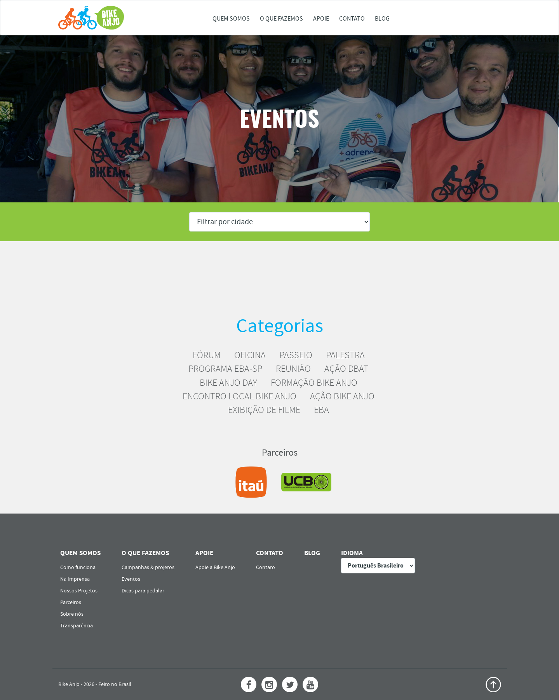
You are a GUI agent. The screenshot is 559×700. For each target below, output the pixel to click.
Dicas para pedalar (143, 590)
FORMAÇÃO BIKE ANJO (314, 382)
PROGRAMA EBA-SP (225, 368)
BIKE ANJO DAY (228, 382)
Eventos (131, 579)
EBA (321, 410)
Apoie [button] (321, 19)
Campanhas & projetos (148, 567)
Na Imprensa (75, 579)
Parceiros (70, 602)
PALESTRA (345, 355)
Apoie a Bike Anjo (215, 567)
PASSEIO (295, 355)
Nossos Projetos (79, 590)
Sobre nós (72, 614)
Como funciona (78, 567)
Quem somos (80, 553)
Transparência (76, 625)
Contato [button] (352, 19)
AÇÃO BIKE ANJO (342, 396)
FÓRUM (207, 355)
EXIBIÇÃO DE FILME (264, 410)
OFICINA (250, 355)
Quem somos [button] (231, 19)
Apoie (204, 553)
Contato (269, 553)
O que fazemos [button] (281, 19)
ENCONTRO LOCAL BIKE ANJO (239, 396)
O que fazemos (145, 553)
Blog (382, 19)
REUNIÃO (293, 368)
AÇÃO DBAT (346, 368)
